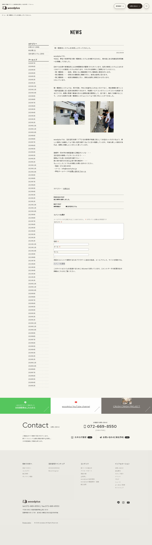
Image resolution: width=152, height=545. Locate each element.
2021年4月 (31, 270)
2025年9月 (31, 96)
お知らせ (66, 188)
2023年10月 (32, 172)
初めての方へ (26, 470)
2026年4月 (31, 73)
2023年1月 (31, 201)
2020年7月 (31, 300)
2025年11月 (32, 89)
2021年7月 (31, 261)
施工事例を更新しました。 (89, 198)
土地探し (83, 478)
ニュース (118, 484)
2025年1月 (31, 122)
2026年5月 (31, 70)
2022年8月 (31, 218)
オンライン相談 (27, 478)
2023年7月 (31, 182)
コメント (58, 222)
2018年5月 (31, 379)
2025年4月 (31, 112)
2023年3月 (31, 195)
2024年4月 (31, 152)
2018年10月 (32, 366)
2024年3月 (31, 155)
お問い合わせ (135, 6)
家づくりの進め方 (86, 470)
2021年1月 (31, 280)
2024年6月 (31, 145)
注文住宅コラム (34, 53)
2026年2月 (31, 80)
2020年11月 (32, 287)
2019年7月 (31, 340)
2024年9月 (31, 136)
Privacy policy (26, 524)
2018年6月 (31, 376)
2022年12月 (32, 205)
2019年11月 (32, 326)
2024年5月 (31, 149)
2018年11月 (32, 363)
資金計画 (83, 475)
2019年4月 (31, 349)
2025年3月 (31, 116)
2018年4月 (31, 382)
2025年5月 (31, 109)
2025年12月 (32, 86)
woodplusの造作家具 (88, 481)
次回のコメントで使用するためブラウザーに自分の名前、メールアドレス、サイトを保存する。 (88, 260)
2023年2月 (31, 198)
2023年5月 (31, 188)
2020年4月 (31, 310)
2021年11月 (32, 247)
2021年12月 (32, 244)
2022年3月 (31, 234)
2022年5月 (31, 228)
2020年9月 (31, 293)
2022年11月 (32, 208)
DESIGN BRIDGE (54, 470)
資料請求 (120, 6)
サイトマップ (119, 489)
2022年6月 (31, 224)
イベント (118, 478)
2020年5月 (31, 307)
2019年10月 (32, 330)
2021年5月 (31, 267)
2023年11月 (32, 168)
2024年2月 (31, 158)
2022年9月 (31, 214)
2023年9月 (31, 175)
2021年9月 (31, 254)
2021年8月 (31, 257)
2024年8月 (31, 139)
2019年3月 (31, 353)
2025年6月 (31, 106)
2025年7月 (31, 103)
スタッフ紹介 (119, 475)
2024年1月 (31, 162)
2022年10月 (32, 211)
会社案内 (118, 473)
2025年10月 (32, 93)
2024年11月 (32, 129)
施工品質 (83, 486)
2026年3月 (31, 76)
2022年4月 (31, 231)
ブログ (117, 481)
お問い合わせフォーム (78, 171)
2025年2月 (31, 119)
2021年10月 (32, 251)
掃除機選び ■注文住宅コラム (89, 205)
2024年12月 (32, 126)
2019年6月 (31, 343)
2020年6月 (31, 303)
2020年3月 (31, 313)
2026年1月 (31, 83)
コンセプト (26, 473)
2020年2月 (31, 317)
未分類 (30, 50)
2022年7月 (31, 221)
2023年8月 (31, 178)
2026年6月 (31, 66)
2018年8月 (31, 369)
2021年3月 (31, 274)
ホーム (3, 15)
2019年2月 (31, 356)
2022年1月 (31, 241)
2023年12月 (32, 165)
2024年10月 (32, 132)
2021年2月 (31, 277)
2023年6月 (31, 185)
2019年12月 (32, 323)
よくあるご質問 (120, 487)
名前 (56, 241)
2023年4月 (31, 191)
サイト (56, 252)
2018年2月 (31, 386)
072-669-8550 (102, 428)
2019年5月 (31, 346)
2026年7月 (31, 63)
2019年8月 (31, 336)
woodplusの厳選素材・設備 (90, 484)
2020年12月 (32, 284)
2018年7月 (31, 372)
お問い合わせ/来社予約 (115, 438)
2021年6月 (31, 264)
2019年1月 (31, 359)
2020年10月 (32, 290)
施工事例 (25, 475)
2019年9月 (31, 333)
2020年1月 (31, 320)
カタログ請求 (81, 438)
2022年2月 (31, 237)
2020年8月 (31, 297)
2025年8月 (31, 99)
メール (57, 246)
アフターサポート (86, 473)
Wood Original (53, 473)
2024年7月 (31, 142)
